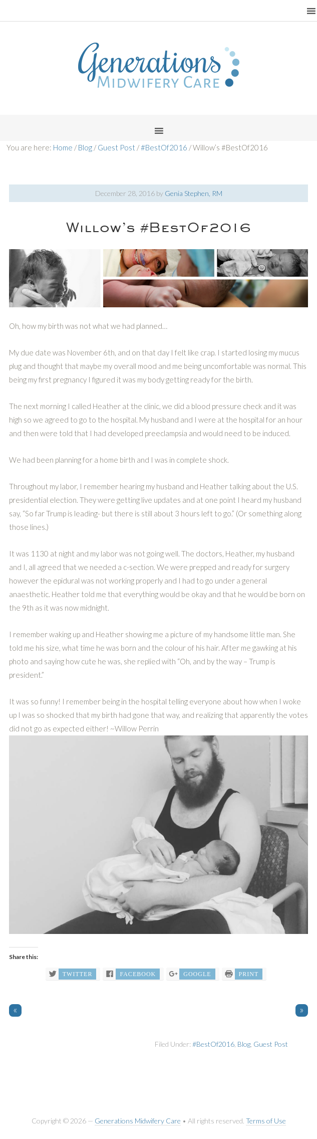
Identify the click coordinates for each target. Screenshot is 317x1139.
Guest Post (270, 1044)
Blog (243, 1044)
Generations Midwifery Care (138, 1120)
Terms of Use (266, 1120)
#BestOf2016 (213, 1044)
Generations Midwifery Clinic (159, 65)
